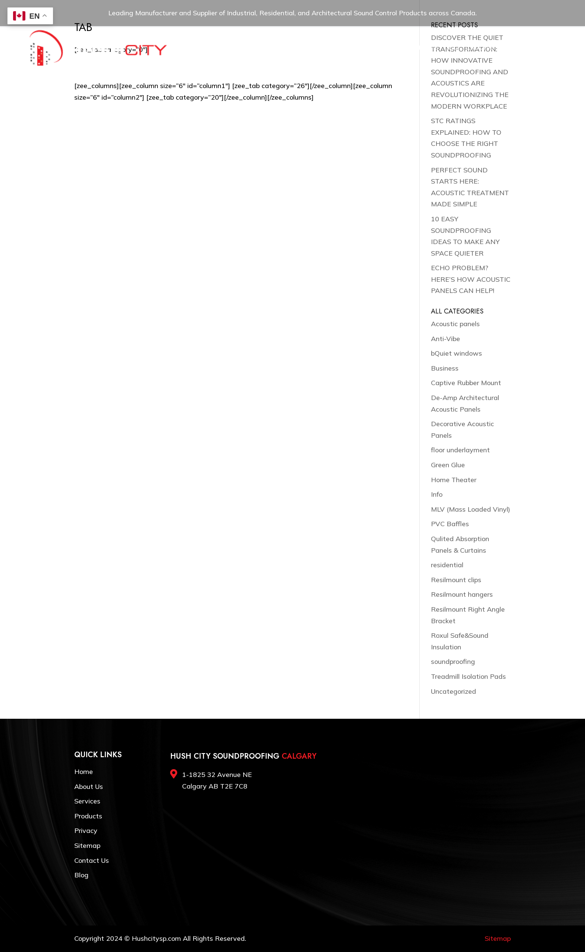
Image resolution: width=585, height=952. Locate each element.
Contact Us (479, 48)
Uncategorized (453, 691)
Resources (386, 48)
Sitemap (87, 845)
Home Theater (453, 479)
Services (295, 48)
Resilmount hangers (462, 594)
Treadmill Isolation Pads (468, 676)
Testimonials (422, 48)
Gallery (355, 48)
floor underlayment (460, 450)
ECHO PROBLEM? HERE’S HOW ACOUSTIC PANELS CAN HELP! (470, 279)
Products (325, 48)
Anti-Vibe (445, 338)
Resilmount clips (456, 579)
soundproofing (453, 661)
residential (447, 565)
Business (445, 368)
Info (436, 494)
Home (240, 48)
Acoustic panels (455, 323)
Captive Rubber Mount (466, 382)
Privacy (85, 830)
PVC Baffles (450, 523)
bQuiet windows (456, 353)
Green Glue (448, 465)
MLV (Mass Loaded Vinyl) (470, 509)
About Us (265, 48)
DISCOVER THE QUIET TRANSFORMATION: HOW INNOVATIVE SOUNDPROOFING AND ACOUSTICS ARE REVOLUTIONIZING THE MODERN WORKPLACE (470, 71)
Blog (452, 48)
